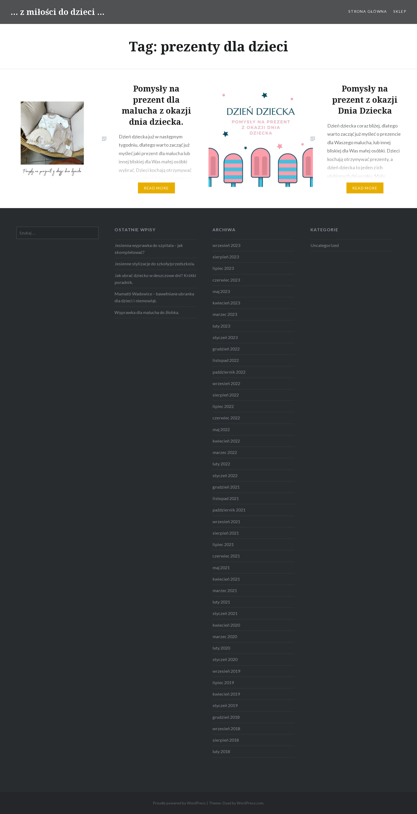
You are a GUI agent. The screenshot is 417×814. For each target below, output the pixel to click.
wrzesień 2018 (226, 728)
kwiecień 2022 (226, 440)
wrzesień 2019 (226, 670)
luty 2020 (221, 647)
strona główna (367, 11)
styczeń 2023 (225, 337)
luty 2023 (221, 325)
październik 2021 (229, 509)
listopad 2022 (225, 360)
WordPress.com (250, 803)
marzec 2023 (224, 314)
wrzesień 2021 (226, 521)
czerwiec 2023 (226, 279)
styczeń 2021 (225, 613)
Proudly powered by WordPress (179, 803)
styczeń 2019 (225, 705)
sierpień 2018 (225, 739)
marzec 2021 (224, 590)
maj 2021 (221, 567)
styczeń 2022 (225, 475)
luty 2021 (221, 601)
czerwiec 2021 (226, 555)
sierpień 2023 (225, 256)
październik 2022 (229, 371)
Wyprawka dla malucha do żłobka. (147, 312)
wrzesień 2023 (226, 245)
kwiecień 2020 (226, 624)
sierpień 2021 (225, 532)
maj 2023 (221, 291)
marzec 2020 (224, 636)
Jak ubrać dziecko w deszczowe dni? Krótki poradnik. (155, 279)
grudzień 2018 (226, 717)
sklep (399, 11)
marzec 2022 (224, 452)
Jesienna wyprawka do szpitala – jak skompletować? (149, 249)
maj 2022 (221, 429)
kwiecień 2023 (226, 302)
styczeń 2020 (225, 659)
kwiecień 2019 (226, 693)
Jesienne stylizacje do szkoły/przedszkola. (155, 263)
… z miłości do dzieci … (57, 11)
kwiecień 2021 (226, 578)
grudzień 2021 (226, 486)
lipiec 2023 (223, 268)
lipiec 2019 (223, 682)
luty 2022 (221, 463)
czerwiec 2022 (226, 417)
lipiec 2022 (223, 406)
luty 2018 (221, 751)
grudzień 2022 (226, 348)
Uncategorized (324, 245)
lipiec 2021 (223, 544)
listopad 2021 (225, 498)
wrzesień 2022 (226, 383)
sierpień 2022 (225, 394)
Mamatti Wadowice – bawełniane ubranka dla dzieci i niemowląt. (154, 297)
